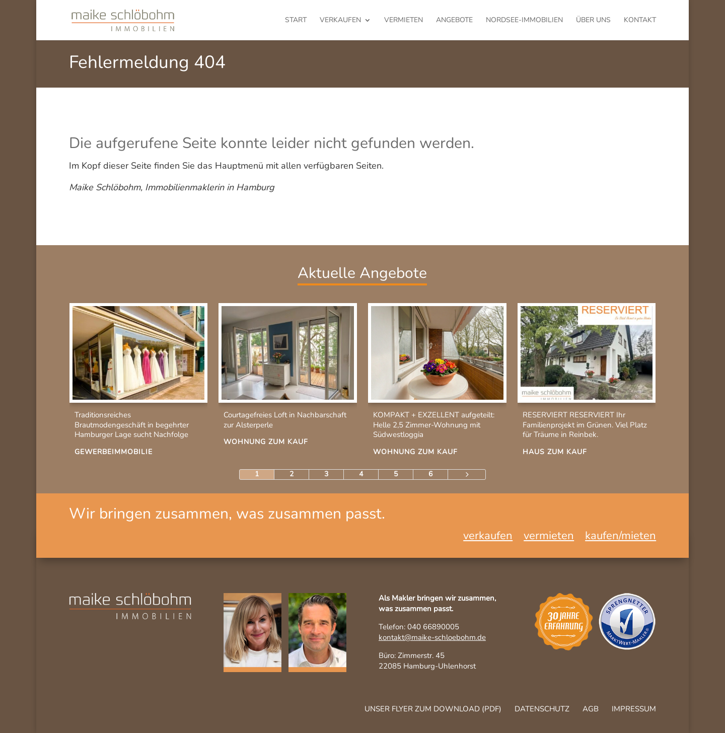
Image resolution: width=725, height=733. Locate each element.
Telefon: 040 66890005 (419, 627)
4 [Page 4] (361, 474)
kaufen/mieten (620, 537)
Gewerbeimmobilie (114, 452)
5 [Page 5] (396, 474)
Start (296, 21)
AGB (591, 709)
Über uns (593, 21)
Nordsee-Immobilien (524, 21)
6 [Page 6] (430, 474)
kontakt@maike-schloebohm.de (432, 637)
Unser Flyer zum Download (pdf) (433, 709)
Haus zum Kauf (555, 452)
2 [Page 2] (291, 474)
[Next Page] (467, 474)
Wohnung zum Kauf (266, 442)
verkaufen (340, 21)
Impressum (634, 709)
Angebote (454, 21)
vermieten (403, 21)
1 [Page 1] (257, 474)
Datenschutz (542, 709)
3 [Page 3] (326, 474)
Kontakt (640, 21)
